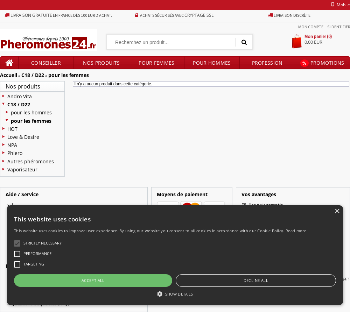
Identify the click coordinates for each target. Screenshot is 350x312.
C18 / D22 (32, 75)
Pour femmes (156, 62)
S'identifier (338, 26)
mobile (339, 5)
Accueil (8, 75)
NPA (12, 145)
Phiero (14, 153)
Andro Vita (19, 96)
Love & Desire (23, 137)
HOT (12, 129)
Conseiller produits (46, 64)
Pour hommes (212, 62)
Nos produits (101, 62)
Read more (296, 230)
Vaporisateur (22, 169)
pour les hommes (31, 112)
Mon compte (310, 26)
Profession (267, 62)
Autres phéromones (30, 161)
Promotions (322, 63)
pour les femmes (68, 75)
